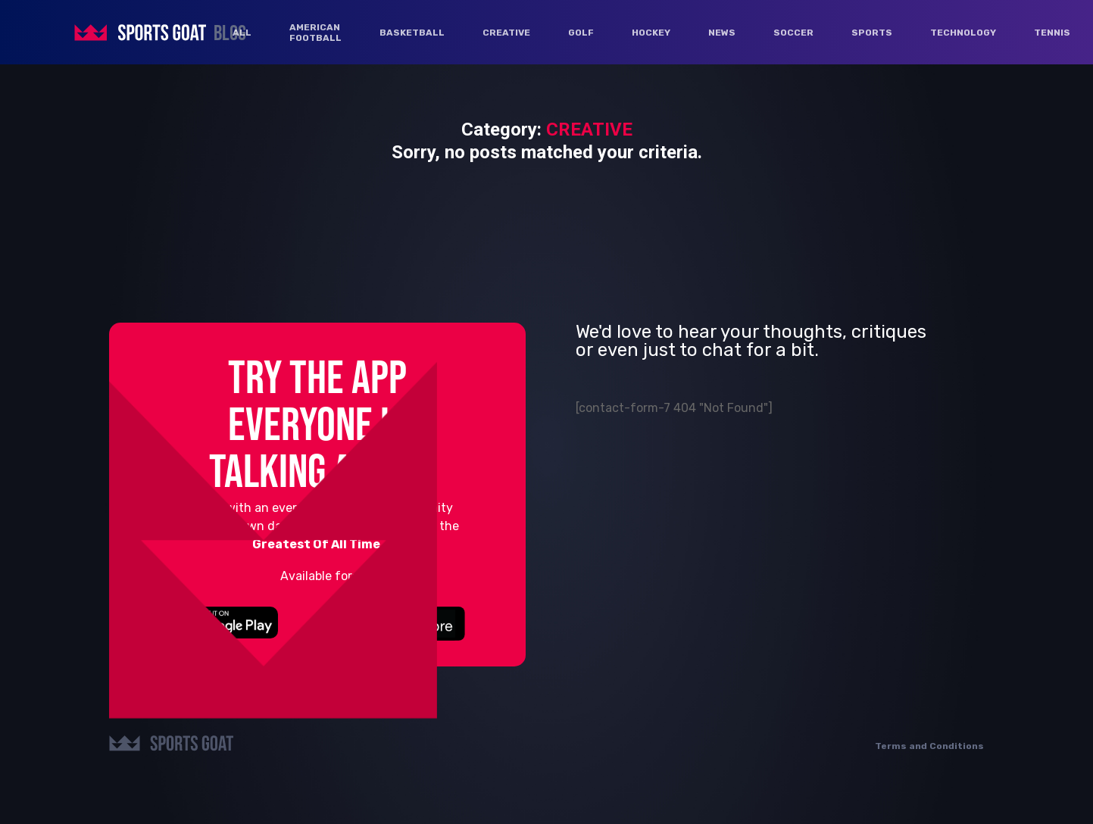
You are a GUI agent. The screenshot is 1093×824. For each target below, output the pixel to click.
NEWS (721, 32)
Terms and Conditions (929, 746)
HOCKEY (651, 32)
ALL (242, 32)
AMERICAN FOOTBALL (315, 32)
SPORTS (871, 32)
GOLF (581, 32)
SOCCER (793, 32)
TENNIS (1052, 32)
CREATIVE (506, 32)
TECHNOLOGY (963, 32)
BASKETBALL (412, 32)
